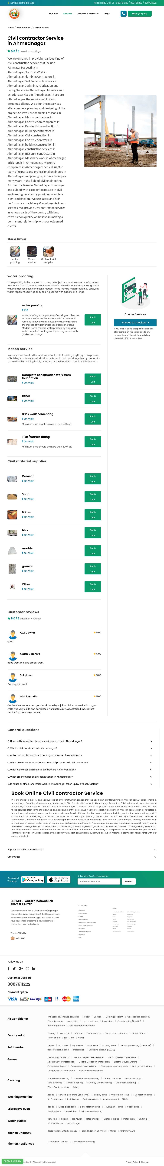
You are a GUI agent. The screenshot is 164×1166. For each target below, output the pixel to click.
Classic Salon (139, 1033)
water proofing (15, 255)
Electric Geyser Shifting (126, 1061)
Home (10, 27)
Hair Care (69, 1037)
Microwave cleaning (92, 1111)
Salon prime (54, 1037)
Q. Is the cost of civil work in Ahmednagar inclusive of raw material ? (44, 755)
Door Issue (92, 1045)
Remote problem (57, 1025)
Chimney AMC (127, 1130)
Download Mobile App (21, 2)
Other (81, 1037)
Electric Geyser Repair (59, 1057)
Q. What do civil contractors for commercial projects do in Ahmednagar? (47, 762)
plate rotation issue (90, 1106)
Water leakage (55, 1021)
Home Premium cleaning (87, 1078)
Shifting (143, 1118)
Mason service (32, 255)
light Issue (77, 1045)
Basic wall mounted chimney (63, 1130)
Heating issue (55, 1111)
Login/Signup (139, 13)
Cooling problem (115, 1016)
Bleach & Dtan (94, 1033)
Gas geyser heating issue (84, 1066)
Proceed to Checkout (135, 322)
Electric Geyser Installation (61, 1061)
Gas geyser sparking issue (114, 1066)
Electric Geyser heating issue (89, 1057)
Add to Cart (93, 320)
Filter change (93, 1118)
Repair (86, 1016)
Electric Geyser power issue (122, 1057)
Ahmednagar (23, 27)
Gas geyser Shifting (142, 1066)
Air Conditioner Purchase (82, 1025)
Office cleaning (133, 1078)
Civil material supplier (48, 255)
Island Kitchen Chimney (94, 1130)
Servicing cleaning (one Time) (136, 1045)
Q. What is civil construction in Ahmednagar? (32, 748)
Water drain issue (120, 1094)
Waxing (52, 1033)
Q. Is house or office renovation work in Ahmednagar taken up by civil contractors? (52, 784)
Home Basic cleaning (59, 1078)
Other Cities (13, 856)
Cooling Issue (109, 1045)
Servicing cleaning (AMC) (102, 1049)
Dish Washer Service (58, 1141)
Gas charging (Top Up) (130, 1021)
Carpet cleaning (74, 1082)
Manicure (64, 1033)
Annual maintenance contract (63, 1016)
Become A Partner (88, 13)
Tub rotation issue (143, 1094)
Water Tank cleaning (58, 1087)
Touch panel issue (114, 1106)
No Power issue (55, 1099)
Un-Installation (90, 1021)
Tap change (73, 1123)
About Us (53, 13)
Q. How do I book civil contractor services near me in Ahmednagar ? (44, 741)
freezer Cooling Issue (58, 1049)
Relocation (108, 1021)
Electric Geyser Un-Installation (94, 1061)
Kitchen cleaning (112, 1078)
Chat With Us (12, 1161)
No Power (64, 1045)
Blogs (107, 13)
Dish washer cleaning (84, 1141)
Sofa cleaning (55, 1082)
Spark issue (133, 1106)
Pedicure (78, 1033)
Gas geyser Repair (57, 1066)
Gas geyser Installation (91, 1070)
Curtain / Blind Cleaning (99, 1082)
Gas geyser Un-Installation (61, 1070)
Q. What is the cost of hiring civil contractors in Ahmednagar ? (41, 769)
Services (67, 13)
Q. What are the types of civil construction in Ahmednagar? (40, 776)
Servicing (53, 1118)
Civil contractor (41, 27)
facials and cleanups (117, 1033)
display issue (101, 1094)
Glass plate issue (67, 1106)
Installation (73, 1021)
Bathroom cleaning (126, 1082)
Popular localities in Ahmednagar (25, 849)
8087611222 (18, 984)
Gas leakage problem (138, 1016)
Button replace (91, 1099)
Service (98, 1016)
